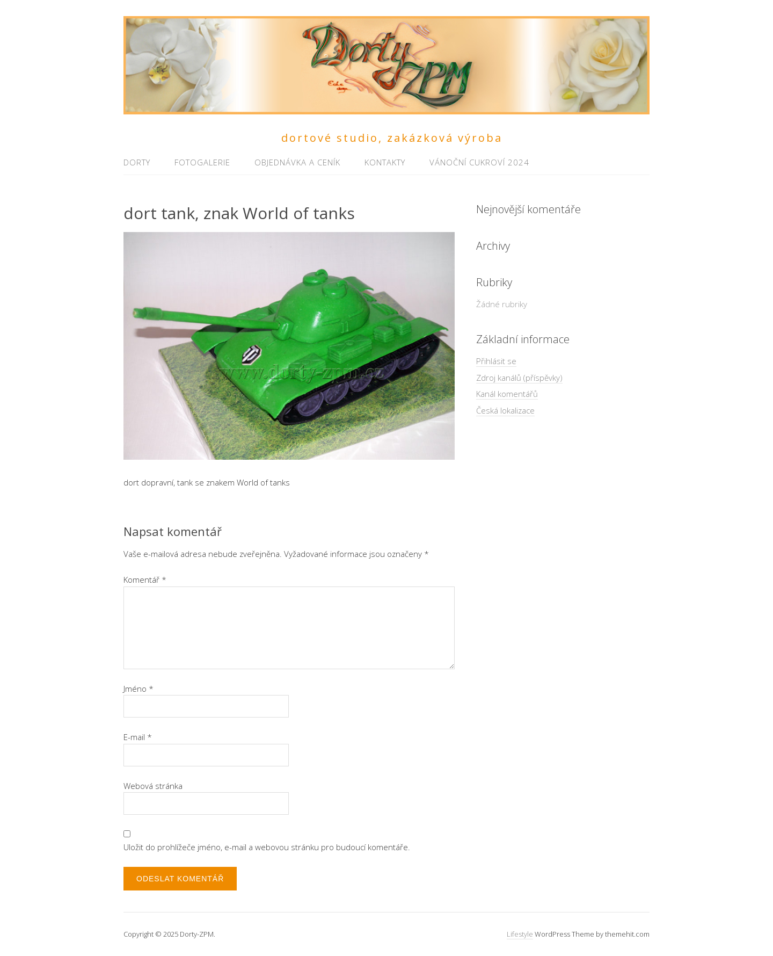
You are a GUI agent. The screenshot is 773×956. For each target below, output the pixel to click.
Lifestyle (520, 934)
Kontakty (384, 162)
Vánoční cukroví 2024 (479, 162)
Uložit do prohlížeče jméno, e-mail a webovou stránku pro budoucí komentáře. (266, 847)
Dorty (136, 162)
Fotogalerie (202, 162)
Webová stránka (153, 785)
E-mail (137, 737)
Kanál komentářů (507, 393)
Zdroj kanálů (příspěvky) (519, 377)
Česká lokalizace (505, 410)
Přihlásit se (496, 361)
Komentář (144, 579)
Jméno (138, 688)
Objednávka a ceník (297, 162)
